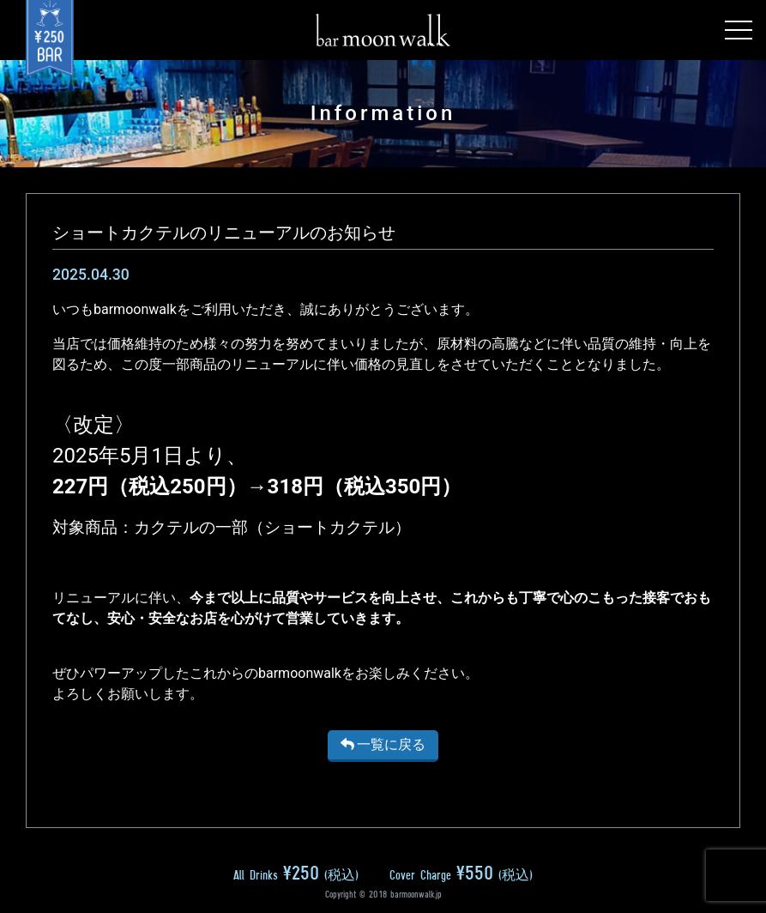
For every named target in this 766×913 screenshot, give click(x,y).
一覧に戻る (383, 744)
